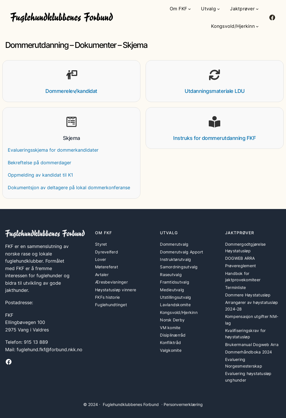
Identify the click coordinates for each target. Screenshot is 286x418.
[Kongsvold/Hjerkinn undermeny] (257, 26)
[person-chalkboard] (71, 75)
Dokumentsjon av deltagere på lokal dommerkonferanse (69, 187)
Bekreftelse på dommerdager (39, 162)
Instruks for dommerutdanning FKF (214, 138)
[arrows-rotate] (214, 75)
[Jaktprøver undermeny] (257, 8)
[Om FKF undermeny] (189, 8)
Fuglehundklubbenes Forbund (131, 404)
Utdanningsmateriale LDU (215, 91)
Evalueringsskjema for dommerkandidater (53, 150)
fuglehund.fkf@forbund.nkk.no (49, 349)
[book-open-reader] (214, 122)
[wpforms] (71, 122)
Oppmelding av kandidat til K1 (40, 175)
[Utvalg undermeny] (218, 8)
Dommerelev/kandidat (71, 91)
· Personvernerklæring (182, 404)
